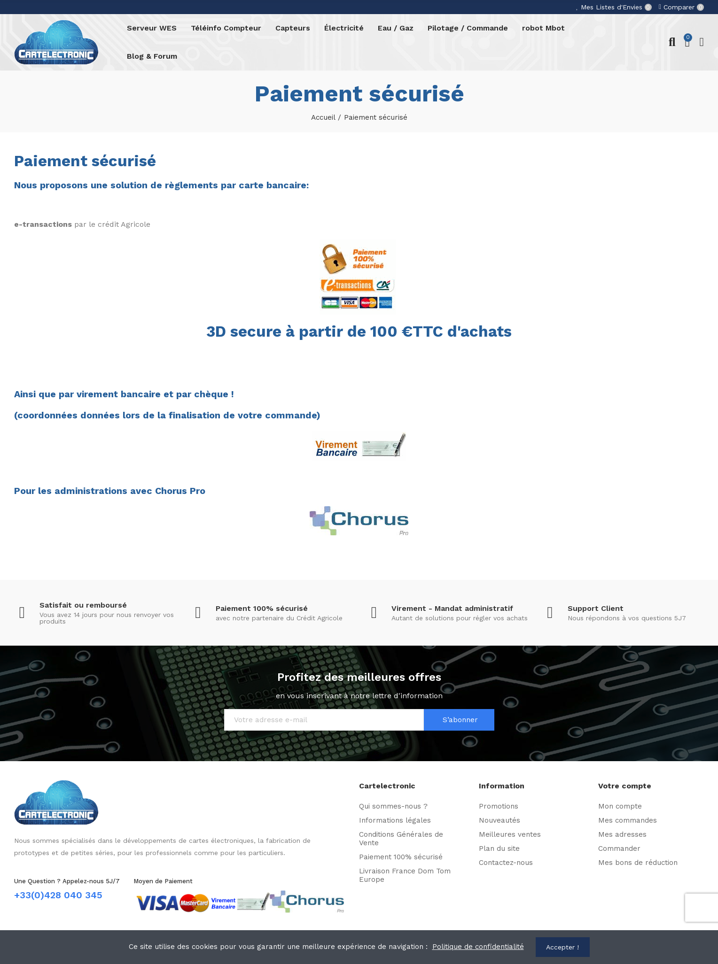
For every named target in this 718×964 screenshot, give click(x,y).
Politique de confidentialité (478, 946)
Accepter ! (562, 947)
